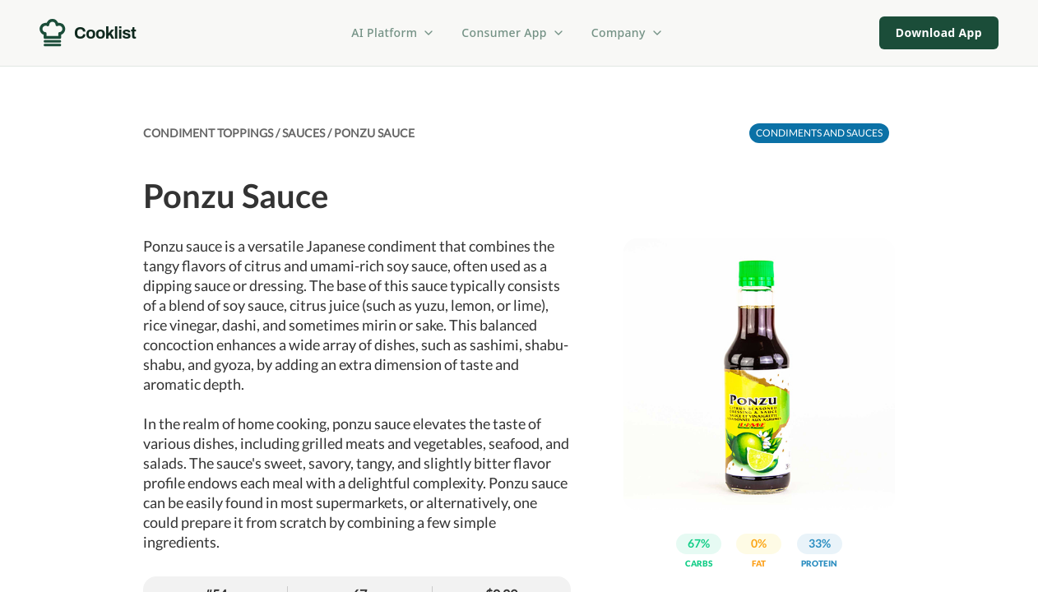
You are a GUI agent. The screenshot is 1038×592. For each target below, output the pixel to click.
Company (627, 32)
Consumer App (512, 32)
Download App (939, 32)
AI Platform (393, 32)
